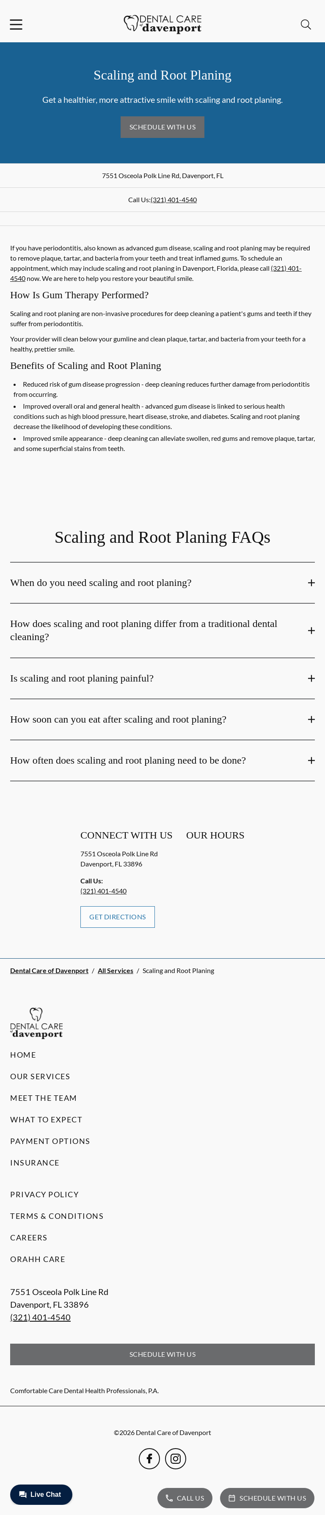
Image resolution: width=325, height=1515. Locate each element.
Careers (29, 1237)
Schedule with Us (162, 127)
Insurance (35, 1162)
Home (23, 1054)
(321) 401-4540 (174, 199)
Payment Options (50, 1141)
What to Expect (46, 1119)
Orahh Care (37, 1259)
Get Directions (117, 917)
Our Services (40, 1076)
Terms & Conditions (57, 1216)
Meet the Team (43, 1098)
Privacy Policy (44, 1194)
